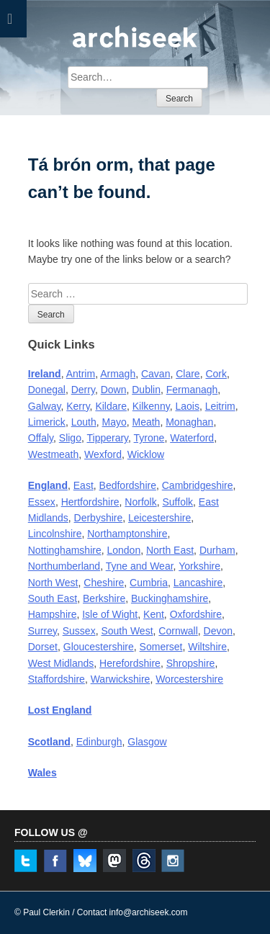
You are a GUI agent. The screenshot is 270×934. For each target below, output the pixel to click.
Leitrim (220, 406)
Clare (187, 374)
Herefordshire (130, 663)
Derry (83, 389)
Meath (146, 422)
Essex (41, 502)
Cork (216, 374)
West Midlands (61, 663)
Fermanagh (192, 389)
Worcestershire (189, 679)
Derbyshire (98, 518)
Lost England (60, 710)
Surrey (42, 631)
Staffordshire (56, 679)
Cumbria (149, 582)
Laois (187, 406)
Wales (42, 772)
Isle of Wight (110, 614)
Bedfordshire (127, 485)
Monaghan (189, 422)
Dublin (146, 389)
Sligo (70, 438)
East (83, 485)
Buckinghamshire (169, 598)
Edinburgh (99, 741)
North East (170, 550)
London (123, 550)
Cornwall (177, 631)
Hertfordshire (90, 502)
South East (53, 598)
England (48, 485)
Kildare (111, 406)
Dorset (43, 646)
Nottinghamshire (65, 550)
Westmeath (53, 454)
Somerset (161, 646)
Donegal (47, 389)
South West (127, 631)
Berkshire (104, 598)
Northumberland (64, 566)
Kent (153, 614)
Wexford (103, 454)
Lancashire (198, 582)
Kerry (77, 406)
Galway (44, 406)
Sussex (79, 631)
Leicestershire (159, 518)
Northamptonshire (127, 533)
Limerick (47, 422)
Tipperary (107, 438)
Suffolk (178, 502)
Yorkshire (199, 566)
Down (114, 389)
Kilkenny (151, 406)
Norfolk (140, 502)
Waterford (192, 438)
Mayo (114, 422)
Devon (218, 631)
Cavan (155, 374)
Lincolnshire (55, 533)
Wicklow (145, 454)
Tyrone (149, 438)
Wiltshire (207, 646)
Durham (217, 550)
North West (53, 582)
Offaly (40, 438)
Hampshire (52, 614)
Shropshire (190, 663)
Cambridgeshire (197, 485)
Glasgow (146, 741)
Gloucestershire (98, 646)
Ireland (44, 374)
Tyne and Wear (140, 566)
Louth (83, 422)
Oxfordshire (196, 614)
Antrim (80, 374)
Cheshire (104, 582)
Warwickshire (120, 679)
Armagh (117, 374)
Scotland (49, 741)
